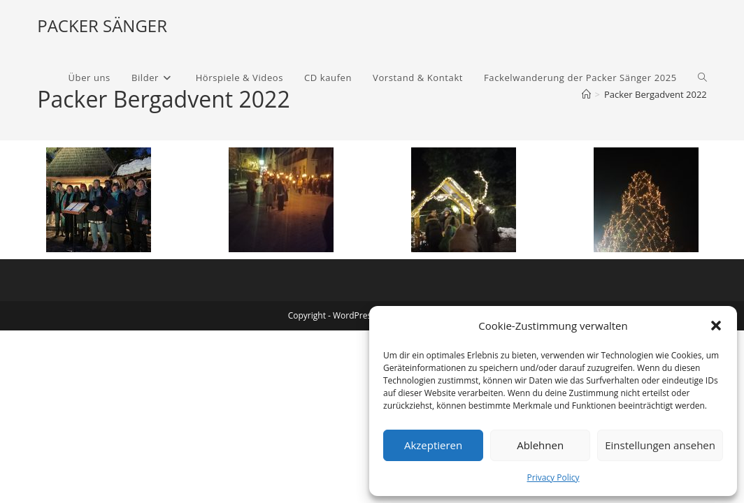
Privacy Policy (553, 477)
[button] (716, 326)
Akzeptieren (433, 445)
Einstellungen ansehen (660, 445)
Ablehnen (540, 445)
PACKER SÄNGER (102, 25)
